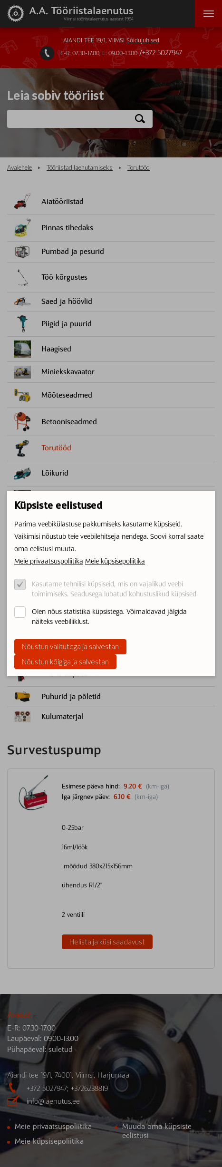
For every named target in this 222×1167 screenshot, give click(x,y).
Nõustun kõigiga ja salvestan (65, 661)
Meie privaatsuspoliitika (48, 561)
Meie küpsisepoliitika (115, 561)
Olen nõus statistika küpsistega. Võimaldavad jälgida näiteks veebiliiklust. (109, 616)
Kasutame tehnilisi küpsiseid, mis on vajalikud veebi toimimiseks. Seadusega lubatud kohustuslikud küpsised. (115, 589)
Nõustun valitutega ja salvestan (70, 646)
